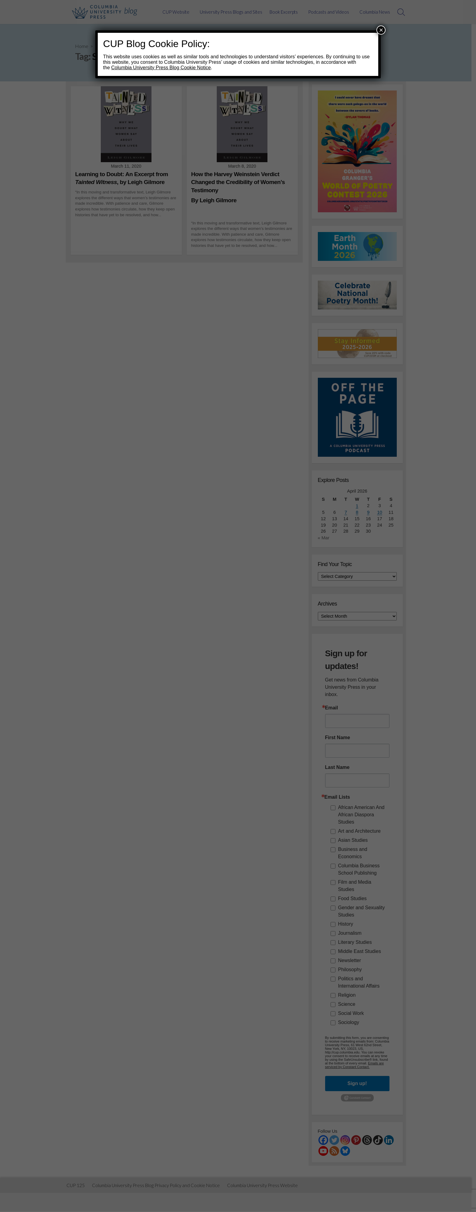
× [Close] (381, 30)
